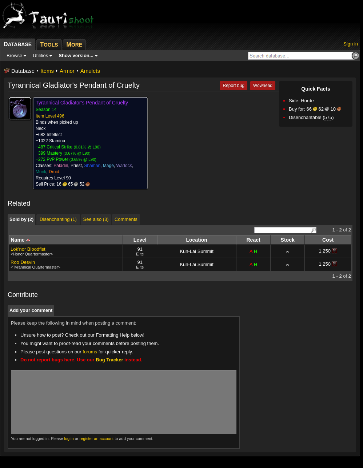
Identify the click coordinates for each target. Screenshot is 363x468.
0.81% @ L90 (87, 147)
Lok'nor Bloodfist (28, 249)
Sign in (350, 44)
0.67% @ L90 (77, 153)
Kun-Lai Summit (196, 251)
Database (23, 71)
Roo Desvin (23, 262)
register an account (97, 438)
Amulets (90, 71)
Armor (67, 71)
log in (68, 438)
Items (47, 71)
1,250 (325, 251)
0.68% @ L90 (83, 159)
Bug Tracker (109, 359)
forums (90, 351)
